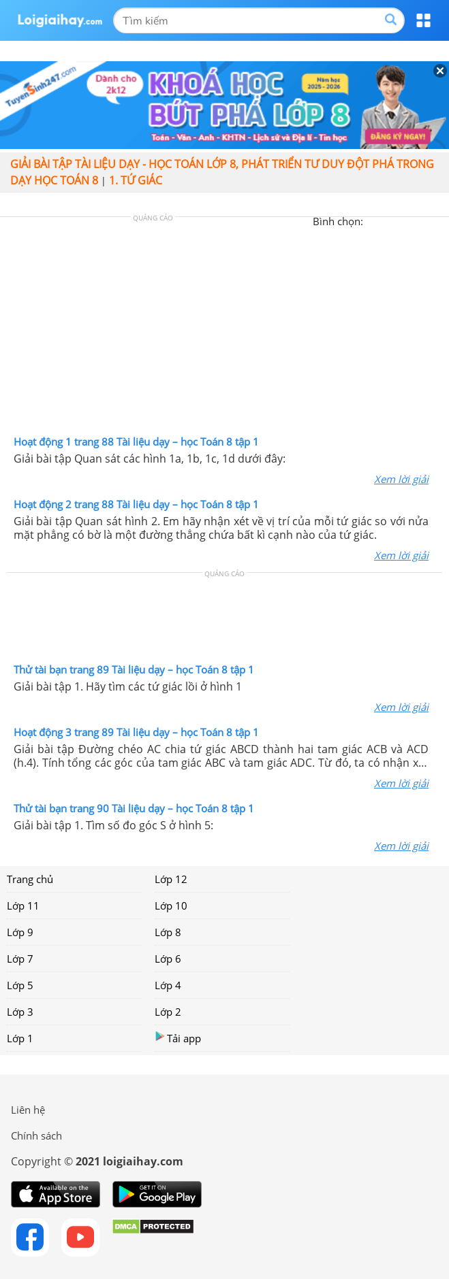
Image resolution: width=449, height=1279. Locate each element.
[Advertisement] (224, 329)
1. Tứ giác (135, 180)
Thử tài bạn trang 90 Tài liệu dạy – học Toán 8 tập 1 (134, 808)
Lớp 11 (23, 905)
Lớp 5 (20, 985)
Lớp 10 (171, 905)
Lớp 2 (168, 1011)
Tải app (178, 1038)
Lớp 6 (168, 958)
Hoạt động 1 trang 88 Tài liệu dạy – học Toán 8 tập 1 (136, 441)
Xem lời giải (401, 479)
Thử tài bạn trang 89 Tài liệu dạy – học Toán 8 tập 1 (134, 669)
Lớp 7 (20, 958)
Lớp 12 (171, 879)
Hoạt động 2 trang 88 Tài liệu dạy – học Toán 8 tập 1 (136, 504)
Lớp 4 (168, 985)
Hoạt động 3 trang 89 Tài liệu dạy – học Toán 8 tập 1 (136, 732)
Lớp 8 (168, 932)
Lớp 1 (20, 1038)
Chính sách (36, 1135)
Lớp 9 (20, 932)
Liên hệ (28, 1109)
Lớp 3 (20, 1011)
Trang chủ (30, 879)
